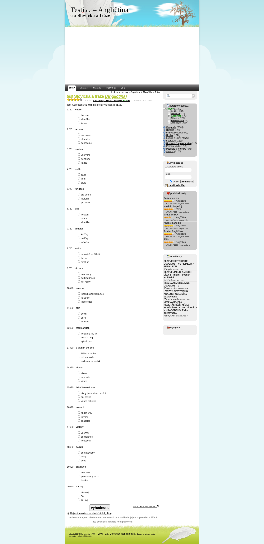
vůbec (83, 381)
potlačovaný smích (89, 476)
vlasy (82, 456)
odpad (74, 534)
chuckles (84, 139)
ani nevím (85, 397)
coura (83, 218)
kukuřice (84, 297)
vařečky (84, 242)
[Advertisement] (132, 56)
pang (82, 182)
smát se (84, 262)
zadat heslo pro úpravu (146, 506)
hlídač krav (85, 413)
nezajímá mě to (88, 333)
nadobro (84, 198)
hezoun (84, 115)
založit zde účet (177, 185)
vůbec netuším (87, 401)
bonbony (84, 472)
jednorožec (85, 302)
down (83, 313)
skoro (83, 373)
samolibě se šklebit (89, 254)
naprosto (84, 377)
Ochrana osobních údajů (122, 533)
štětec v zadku (87, 353)
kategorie (175, 105)
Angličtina (136, 92)
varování (84, 155)
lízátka (83, 480)
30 (81, 496)
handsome (85, 143)
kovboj (83, 417)
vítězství (84, 433)
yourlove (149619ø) (111, 100)
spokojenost (86, 437)
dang (82, 175)
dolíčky (83, 238)
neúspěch (85, 440)
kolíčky (83, 234)
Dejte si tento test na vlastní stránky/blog (91, 513)
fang (82, 178)
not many (84, 282)
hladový (84, 492)
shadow (84, 321)
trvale (174, 181)
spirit (82, 317)
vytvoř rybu (85, 341)
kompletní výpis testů (77, 536)
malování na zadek (89, 361)
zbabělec (84, 119)
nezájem (84, 159)
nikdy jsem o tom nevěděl (93, 393)
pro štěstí (84, 202)
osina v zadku (87, 357)
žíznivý (83, 500)
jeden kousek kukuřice (91, 294)
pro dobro (85, 194)
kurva (83, 123)
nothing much (87, 278)
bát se (83, 258)
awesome (85, 135)
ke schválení (88, 534)
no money (85, 274)
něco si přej (86, 337)
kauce (83, 162)
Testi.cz (114, 92)
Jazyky (124, 92)
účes (82, 460)
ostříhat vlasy (87, 452)
